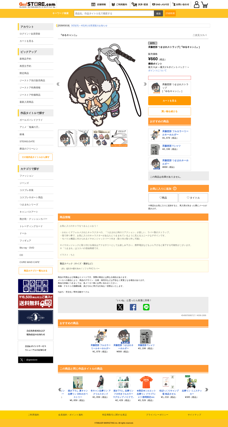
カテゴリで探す (29, 168)
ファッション (26, 175)
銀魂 (22, 134)
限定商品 (24, 73)
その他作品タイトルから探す (36, 157)
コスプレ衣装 (26, 190)
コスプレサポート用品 (31, 197)
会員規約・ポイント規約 (70, 414)
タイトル (193, 197)
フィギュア (25, 240)
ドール (23, 233)
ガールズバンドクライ (31, 120)
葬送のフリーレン (29, 148)
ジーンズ (24, 183)
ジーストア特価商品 (30, 95)
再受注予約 (25, 66)
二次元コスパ (200, 35)
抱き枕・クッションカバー (33, 219)
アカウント (27, 26)
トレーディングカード (31, 226)
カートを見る (26, 41)
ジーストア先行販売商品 (32, 80)
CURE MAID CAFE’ (30, 262)
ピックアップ (28, 51)
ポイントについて (157, 70)
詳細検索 (170, 13)
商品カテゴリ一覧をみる (35, 270)
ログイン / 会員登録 (30, 33)
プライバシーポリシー (157, 414)
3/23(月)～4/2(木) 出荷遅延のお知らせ (89, 25)
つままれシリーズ (29, 204)
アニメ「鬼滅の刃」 (30, 127)
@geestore (28, 359)
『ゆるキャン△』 (69, 35)
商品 (163, 197)
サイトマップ (194, 414)
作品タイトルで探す (32, 112)
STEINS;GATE (27, 141)
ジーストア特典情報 (30, 87)
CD (21, 255)
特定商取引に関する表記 (114, 414)
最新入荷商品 (26, 102)
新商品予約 (25, 58)
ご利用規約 (33, 414)
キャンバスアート (29, 211)
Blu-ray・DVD (27, 247)
